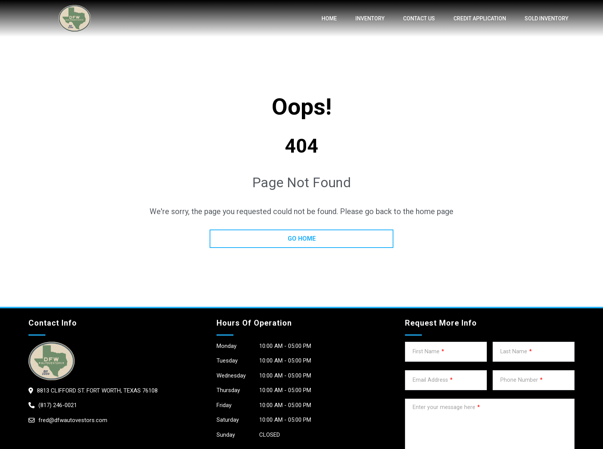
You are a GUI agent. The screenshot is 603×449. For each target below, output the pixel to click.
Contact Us (419, 18)
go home (302, 238)
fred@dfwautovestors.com (72, 420)
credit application (479, 18)
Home (329, 18)
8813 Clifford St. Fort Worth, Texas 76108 (97, 390)
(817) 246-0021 (57, 405)
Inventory (370, 18)
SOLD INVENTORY (546, 18)
